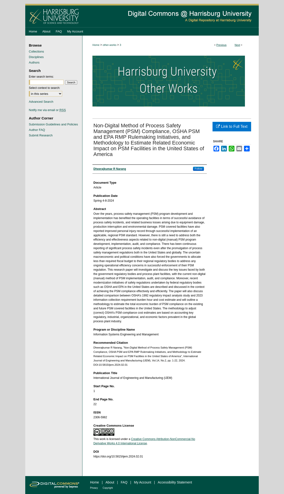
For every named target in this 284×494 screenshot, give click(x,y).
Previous (221, 44)
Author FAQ (37, 130)
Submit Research (41, 135)
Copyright (108, 488)
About (110, 482)
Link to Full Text (231, 126)
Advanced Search (41, 101)
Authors (34, 62)
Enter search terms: (41, 76)
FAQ (124, 482)
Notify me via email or (47, 110)
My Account (142, 482)
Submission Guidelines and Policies (53, 124)
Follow (198, 168)
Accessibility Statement (175, 482)
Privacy (94, 488)
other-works (109, 44)
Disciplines (36, 57)
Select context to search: (44, 88)
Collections (36, 51)
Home (95, 44)
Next (237, 44)
